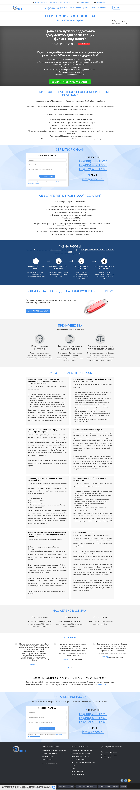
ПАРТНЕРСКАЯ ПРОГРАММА (66, 786)
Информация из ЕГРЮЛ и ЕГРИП (81, 751)
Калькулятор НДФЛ (77, 774)
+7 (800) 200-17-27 (41, 2)
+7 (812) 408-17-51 (66, 2)
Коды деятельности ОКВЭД (80, 756)
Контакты (102, 8)
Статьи (93, 8)
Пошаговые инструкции (49, 753)
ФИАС (73, 765)
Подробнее (39, 789)
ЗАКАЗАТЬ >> (103, 684)
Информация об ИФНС (78, 759)
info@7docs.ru (101, 2)
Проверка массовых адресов (80, 753)
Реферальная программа (109, 755)
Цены (72, 8)
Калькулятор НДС (77, 771)
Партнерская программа (109, 752)
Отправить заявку (38, 310)
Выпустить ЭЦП (106, 758)
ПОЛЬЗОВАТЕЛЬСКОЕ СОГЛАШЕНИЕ (108, 786)
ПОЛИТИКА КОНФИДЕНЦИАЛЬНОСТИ (86, 786)
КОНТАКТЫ (123, 786)
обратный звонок (55, 250)
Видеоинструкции (48, 756)
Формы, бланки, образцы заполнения (54, 751)
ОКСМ (73, 768)
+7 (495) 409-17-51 (54, 2)
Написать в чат (84, 2)
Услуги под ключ (82, 8)
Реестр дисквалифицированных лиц (83, 762)
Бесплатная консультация (70, 81)
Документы (62, 8)
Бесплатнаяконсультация (50, 8)
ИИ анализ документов (49, 764)
